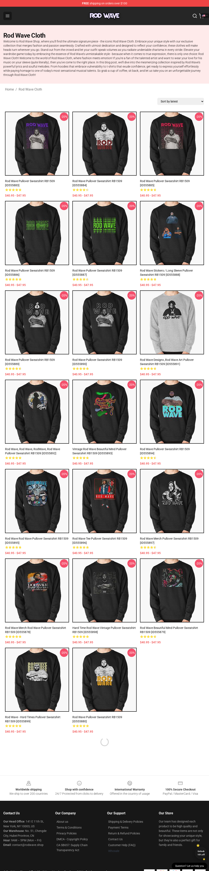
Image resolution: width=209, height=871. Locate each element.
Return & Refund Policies (124, 833)
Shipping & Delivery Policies (125, 821)
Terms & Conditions (69, 827)
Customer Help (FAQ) (122, 845)
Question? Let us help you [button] (189, 866)
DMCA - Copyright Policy (72, 839)
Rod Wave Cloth (30, 89)
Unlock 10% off (201, 853)
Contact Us (115, 839)
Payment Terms (118, 827)
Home (9, 89)
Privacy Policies (66, 833)
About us (62, 821)
